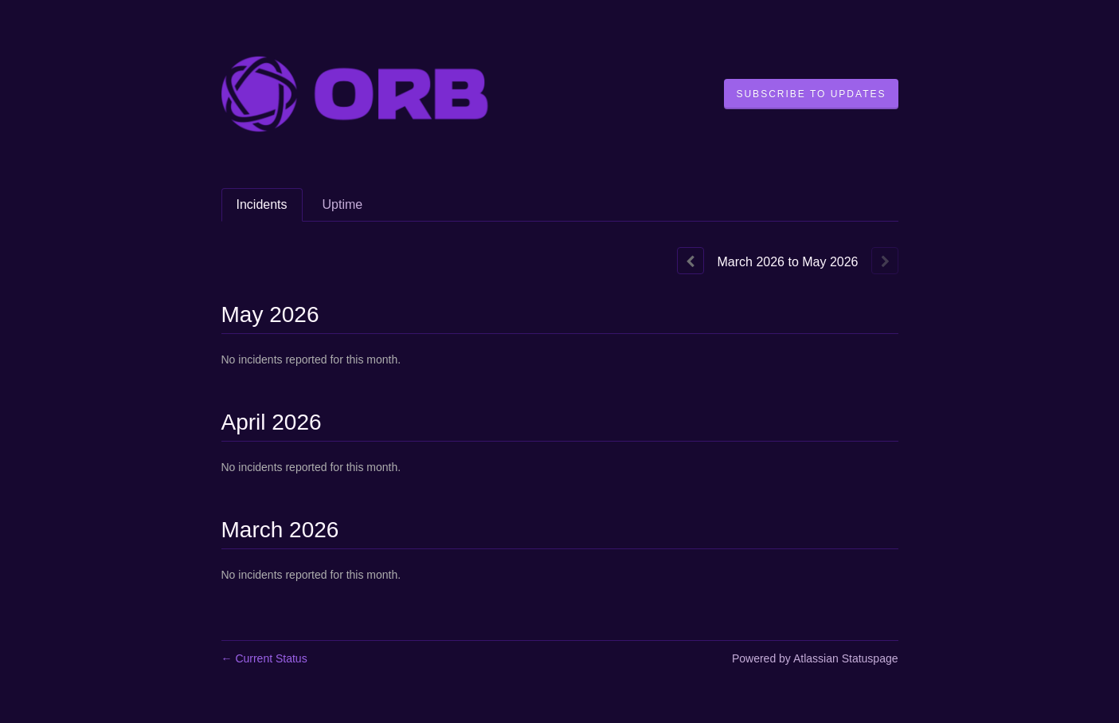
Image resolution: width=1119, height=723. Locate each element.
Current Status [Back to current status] (264, 658)
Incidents (262, 204)
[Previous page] (690, 260)
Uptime (343, 204)
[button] (811, 94)
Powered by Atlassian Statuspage (815, 658)
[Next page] (884, 260)
